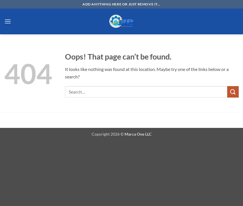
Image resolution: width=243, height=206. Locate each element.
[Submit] (233, 91)
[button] (7, 21)
